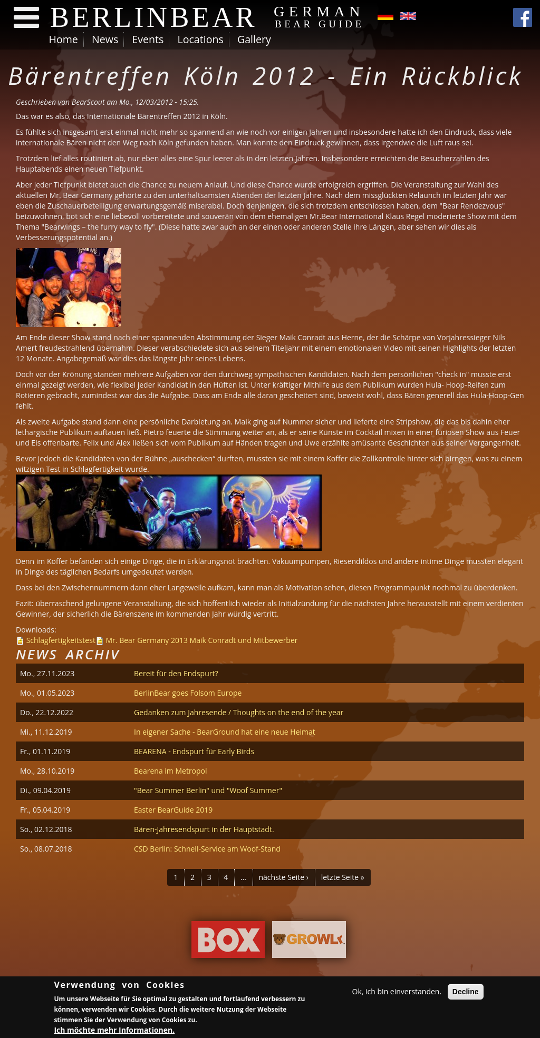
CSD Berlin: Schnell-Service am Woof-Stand (207, 849)
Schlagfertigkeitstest (60, 640)
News (105, 39)
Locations (200, 39)
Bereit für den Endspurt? (176, 673)
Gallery (254, 39)
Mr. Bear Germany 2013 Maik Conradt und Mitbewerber (202, 640)
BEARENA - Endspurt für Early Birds (194, 751)
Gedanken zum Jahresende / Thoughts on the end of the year (238, 712)
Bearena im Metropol (170, 771)
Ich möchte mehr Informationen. (114, 1032)
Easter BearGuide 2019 (173, 810)
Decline (465, 993)
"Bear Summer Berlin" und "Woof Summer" (208, 790)
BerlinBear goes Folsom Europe (188, 693)
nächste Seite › (283, 877)
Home (63, 39)
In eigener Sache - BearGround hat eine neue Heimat (224, 732)
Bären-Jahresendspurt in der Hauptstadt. (204, 829)
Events (147, 39)
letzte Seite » (342, 877)
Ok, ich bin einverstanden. (397, 993)
